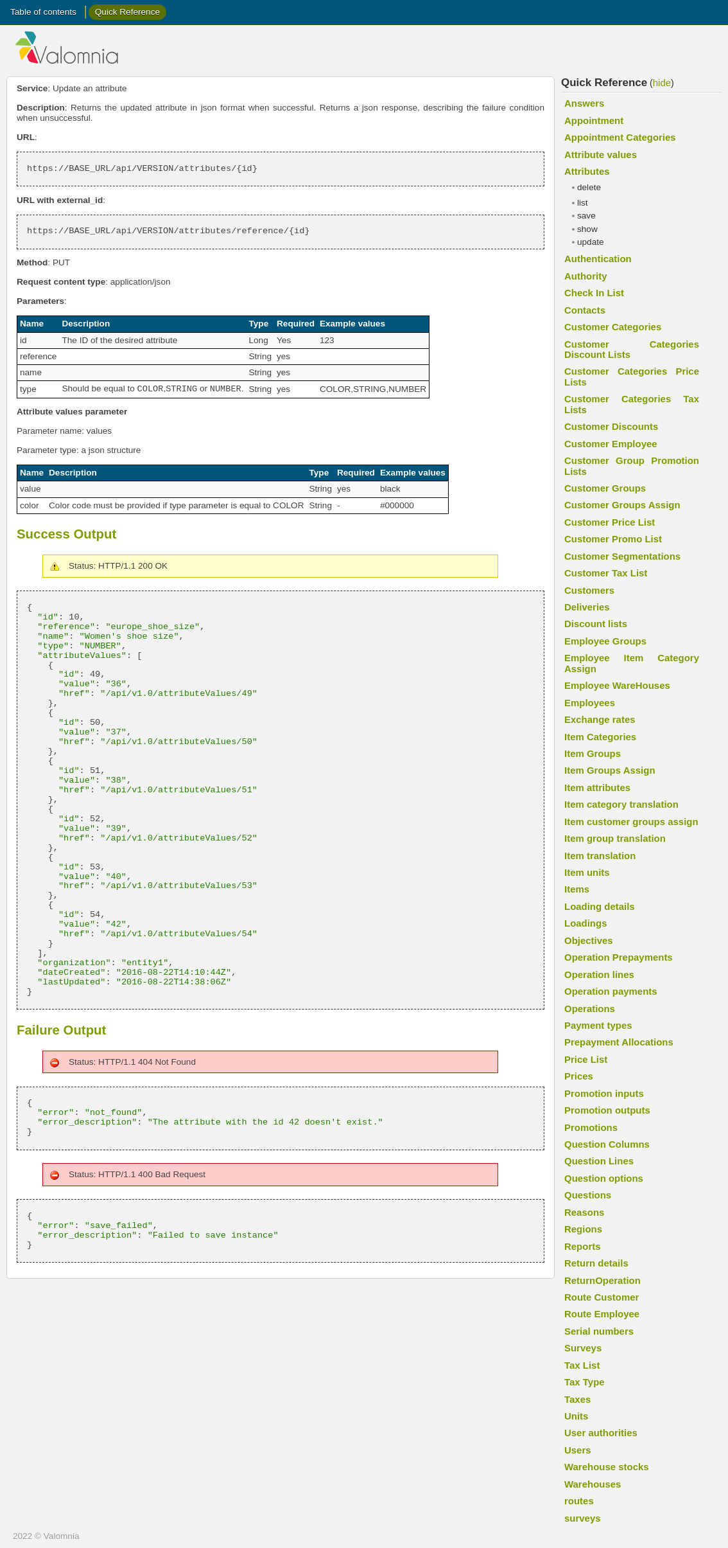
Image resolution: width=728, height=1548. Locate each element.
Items (576, 889)
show (587, 229)
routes (579, 1500)
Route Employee (601, 1313)
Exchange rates (600, 719)
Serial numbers (599, 1331)
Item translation (600, 855)
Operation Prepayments (618, 957)
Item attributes (597, 787)
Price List (585, 1059)
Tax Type (584, 1381)
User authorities (600, 1432)
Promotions (591, 1127)
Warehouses (592, 1484)
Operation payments (610, 991)
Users (577, 1450)
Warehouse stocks (606, 1466)
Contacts (584, 310)
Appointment (593, 120)
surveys (582, 1518)
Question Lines (599, 1160)
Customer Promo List (613, 538)
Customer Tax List (605, 572)
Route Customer (601, 1297)
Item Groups (592, 753)
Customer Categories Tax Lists (631, 403)
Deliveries (587, 606)
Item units (587, 872)
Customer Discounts (611, 426)
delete (589, 187)
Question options (603, 1178)
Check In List (594, 292)
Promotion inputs (604, 1093)
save (586, 215)
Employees (589, 702)
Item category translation (621, 804)
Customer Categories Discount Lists (631, 349)
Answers (584, 103)
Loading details (599, 906)
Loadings (585, 923)
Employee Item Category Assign (631, 662)
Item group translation (615, 838)
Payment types (598, 1025)
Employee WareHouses (617, 685)
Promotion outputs (607, 1110)
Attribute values (600, 154)
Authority (585, 276)
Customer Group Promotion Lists (631, 465)
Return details (596, 1263)
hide (662, 82)
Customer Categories (612, 326)
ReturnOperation (602, 1280)
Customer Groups (605, 488)
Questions (587, 1194)
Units (576, 1415)
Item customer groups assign (631, 821)
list (582, 203)
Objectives (588, 940)
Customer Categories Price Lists (631, 376)
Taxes (577, 1399)
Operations (589, 1008)
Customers (589, 590)
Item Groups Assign (609, 770)
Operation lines (599, 974)
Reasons (584, 1212)
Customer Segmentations (622, 556)
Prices (578, 1076)
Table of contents (43, 12)
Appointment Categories (620, 137)
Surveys (583, 1347)
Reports (582, 1246)
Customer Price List (609, 522)
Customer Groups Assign (622, 504)
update (590, 242)
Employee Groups (605, 641)
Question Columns (607, 1144)
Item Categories (600, 736)
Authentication (598, 258)
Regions (583, 1228)
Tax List (582, 1365)
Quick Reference (127, 12)
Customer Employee (610, 443)
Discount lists (595, 623)
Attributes (587, 171)
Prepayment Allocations (618, 1041)
